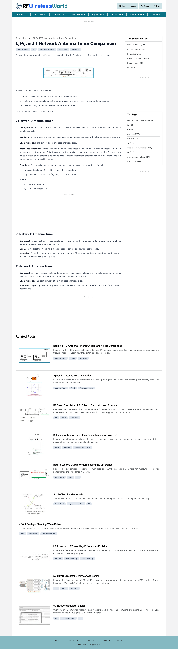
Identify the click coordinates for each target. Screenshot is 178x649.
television (83, 358)
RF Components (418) (136, 49)
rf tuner (58, 559)
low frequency (71, 559)
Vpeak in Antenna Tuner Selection (72, 375)
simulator (74, 588)
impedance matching (47, 49)
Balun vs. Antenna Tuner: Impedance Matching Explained (85, 435)
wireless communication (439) (140, 120)
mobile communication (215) (139, 148)
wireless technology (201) (138, 157)
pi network (63, 49)
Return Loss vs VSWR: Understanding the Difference (83, 464)
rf (34, 49)
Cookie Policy (90, 640)
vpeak (73, 388)
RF (42, 6)
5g (56, 588)
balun (64, 418)
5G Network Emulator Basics (69, 605)
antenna (67, 447)
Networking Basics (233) (138, 58)
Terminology (21, 38)
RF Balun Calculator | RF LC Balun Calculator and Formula (85, 405)
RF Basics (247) (134, 54)
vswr (70, 477)
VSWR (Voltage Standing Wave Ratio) (40, 524)
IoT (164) (131, 67)
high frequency (87, 559)
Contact (120, 640)
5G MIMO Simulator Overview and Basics (76, 576)
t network (75, 49)
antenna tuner (23, 49)
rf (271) (130, 129)
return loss (59, 477)
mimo (64, 588)
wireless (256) (133, 134)
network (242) (133, 139)
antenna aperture (86, 388)
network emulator (68, 618)
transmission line (48, 534)
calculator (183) (134, 161)
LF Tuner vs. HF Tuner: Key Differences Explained (81, 546)
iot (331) (130, 125)
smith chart (59, 504)
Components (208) (135, 63)
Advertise (106, 640)
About (57, 640)
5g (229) (130, 143)
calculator (74, 418)
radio (73, 358)
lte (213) (130, 152)
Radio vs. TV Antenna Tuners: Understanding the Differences (87, 345)
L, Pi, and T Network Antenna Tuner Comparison (53, 38)
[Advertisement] (89, 28)
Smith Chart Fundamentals (68, 494)
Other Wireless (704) (136, 45)
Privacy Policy (72, 640)
